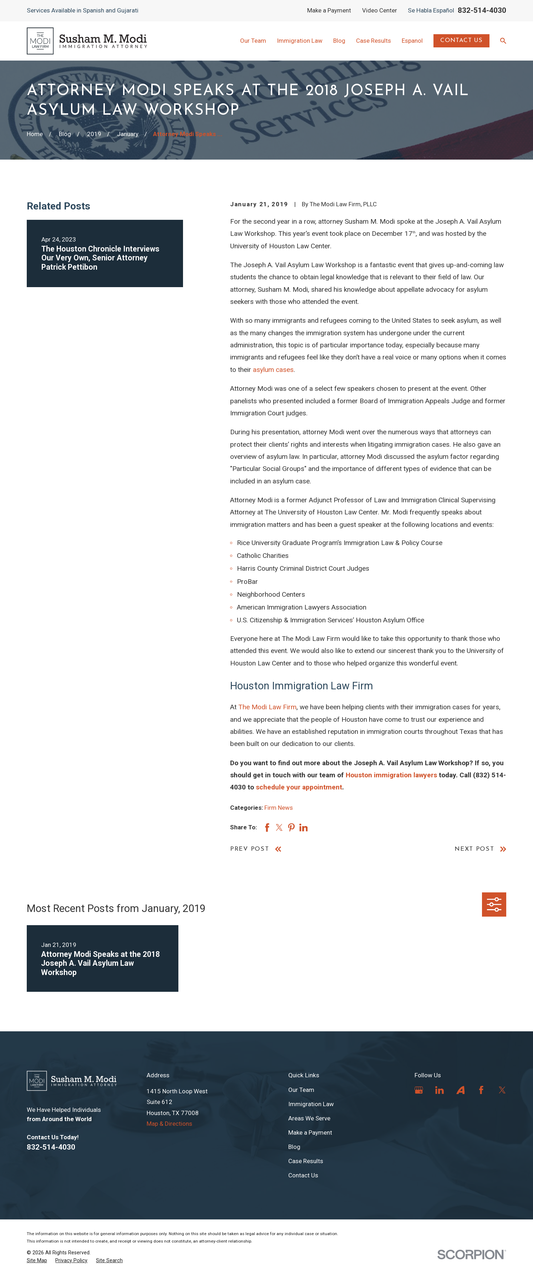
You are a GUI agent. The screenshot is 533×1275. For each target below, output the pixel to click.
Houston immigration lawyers (391, 775)
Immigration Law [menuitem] (300, 40)
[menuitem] (37, 1260)
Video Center (379, 10)
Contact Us (461, 40)
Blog (294, 1146)
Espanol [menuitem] (412, 40)
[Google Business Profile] (419, 1090)
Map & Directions (169, 1123)
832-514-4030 (482, 10)
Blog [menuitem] (339, 40)
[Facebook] (481, 1090)
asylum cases (273, 370)
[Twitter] (502, 1090)
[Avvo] (460, 1090)
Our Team (301, 1089)
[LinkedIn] (439, 1090)
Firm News (278, 807)
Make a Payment (329, 10)
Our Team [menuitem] (253, 40)
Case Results (305, 1161)
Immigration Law (311, 1104)
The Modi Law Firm (267, 707)
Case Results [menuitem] (373, 40)
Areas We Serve (309, 1118)
